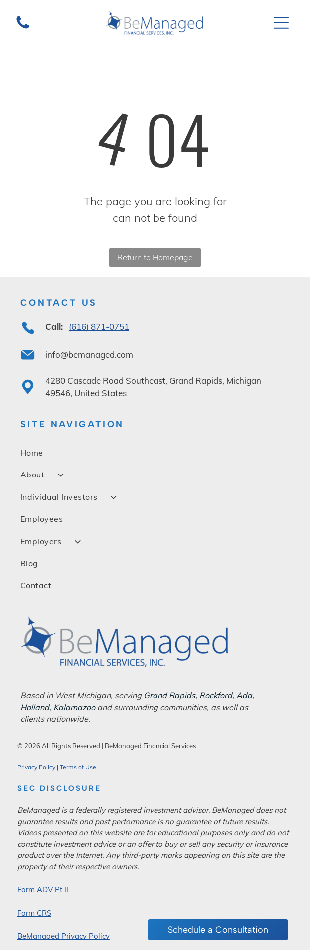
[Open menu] (281, 22)
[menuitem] (155, 453)
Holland (34, 707)
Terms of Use (78, 767)
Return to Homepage (155, 257)
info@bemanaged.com (89, 354)
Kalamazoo (74, 707)
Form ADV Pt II (42, 889)
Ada (244, 695)
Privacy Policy (36, 767)
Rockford (215, 695)
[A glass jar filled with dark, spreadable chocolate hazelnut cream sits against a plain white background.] (23, 27)
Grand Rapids (169, 695)
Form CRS (34, 913)
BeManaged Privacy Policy (63, 936)
